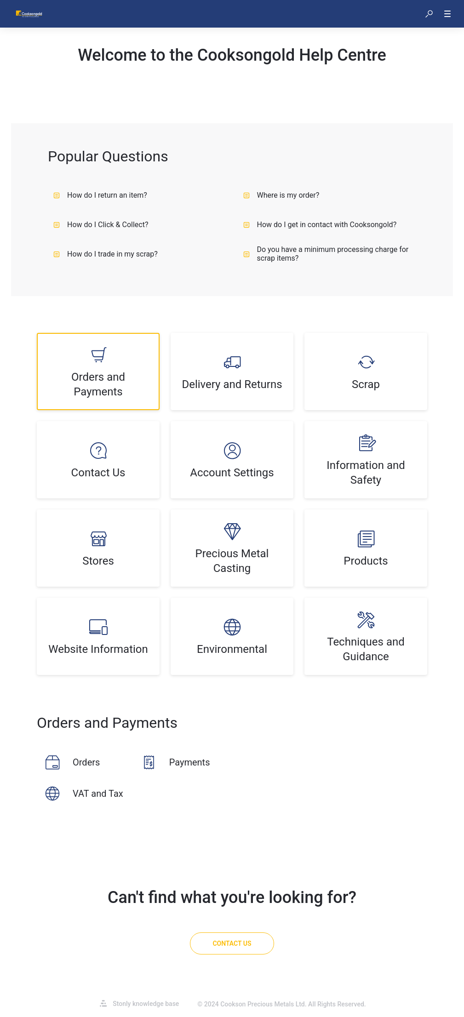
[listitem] (98, 371)
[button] (429, 13)
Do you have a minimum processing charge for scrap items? (326, 253)
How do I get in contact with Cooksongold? (320, 224)
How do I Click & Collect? (101, 224)
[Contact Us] (232, 943)
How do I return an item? (100, 195)
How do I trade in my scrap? (105, 254)
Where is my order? (281, 195)
